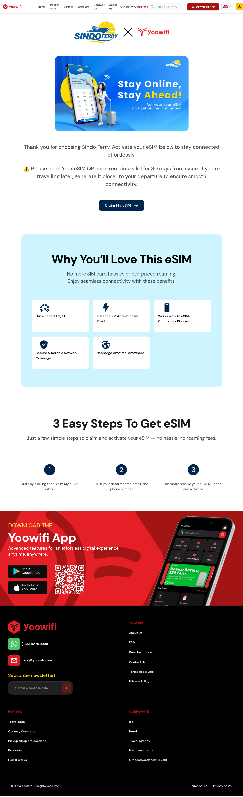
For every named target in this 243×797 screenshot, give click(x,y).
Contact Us (99, 6)
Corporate (141, 6)
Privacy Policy (139, 681)
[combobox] (227, 6)
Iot (131, 722)
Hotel (133, 731)
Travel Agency (139, 741)
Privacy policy (222, 786)
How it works (17, 760)
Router (68, 6)
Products (15, 750)
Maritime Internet (142, 750)
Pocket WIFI (54, 6)
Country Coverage (21, 731)
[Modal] (239, 6)
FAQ (132, 642)
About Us (113, 6)
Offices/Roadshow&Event (148, 760)
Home (42, 6)
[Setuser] (66, 688)
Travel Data (16, 722)
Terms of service (141, 672)
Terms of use (198, 786)
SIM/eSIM (83, 6)
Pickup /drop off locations (27, 741)
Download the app (142, 652)
